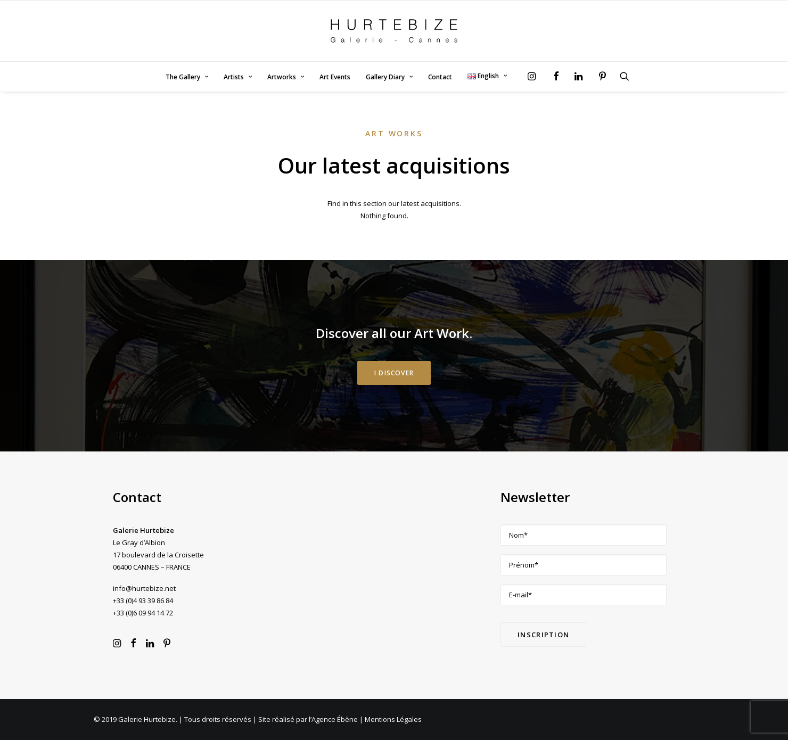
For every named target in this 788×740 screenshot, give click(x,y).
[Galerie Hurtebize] (394, 31)
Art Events (334, 76)
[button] (534, 76)
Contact (440, 76)
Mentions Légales (393, 719)
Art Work (441, 333)
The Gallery (187, 76)
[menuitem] (187, 77)
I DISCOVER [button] (394, 372)
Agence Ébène (334, 719)
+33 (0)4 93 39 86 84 (143, 600)
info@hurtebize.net (144, 588)
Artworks (285, 76)
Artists (238, 76)
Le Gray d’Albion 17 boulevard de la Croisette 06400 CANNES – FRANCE (158, 555)
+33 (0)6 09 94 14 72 (143, 613)
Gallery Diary (389, 76)
